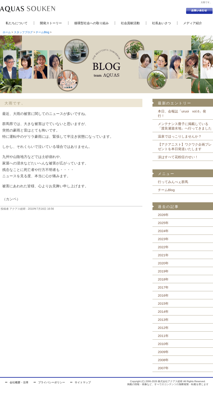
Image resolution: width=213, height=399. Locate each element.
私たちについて (17, 23)
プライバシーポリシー (51, 382)
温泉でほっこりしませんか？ (180, 136)
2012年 (163, 328)
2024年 (163, 231)
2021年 (163, 255)
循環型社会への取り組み (91, 23)
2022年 (163, 247)
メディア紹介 (192, 23)
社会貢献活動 (130, 23)
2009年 (163, 352)
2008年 (163, 360)
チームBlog (42, 32)
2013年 (163, 319)
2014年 (163, 311)
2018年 (163, 279)
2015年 (163, 303)
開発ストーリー (51, 23)
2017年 (163, 287)
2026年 (163, 215)
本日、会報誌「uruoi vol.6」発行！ (182, 113)
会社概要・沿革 (19, 382)
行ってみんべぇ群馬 (173, 182)
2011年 (163, 336)
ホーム (7, 32)
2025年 (163, 223)
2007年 (163, 368)
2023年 (163, 239)
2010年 (163, 344)
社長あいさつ (161, 23)
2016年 (163, 295)
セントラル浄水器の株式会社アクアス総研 (27, 9)
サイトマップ (83, 382)
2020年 (163, 263)
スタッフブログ (23, 32)
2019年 (163, 271)
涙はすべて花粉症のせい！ (178, 157)
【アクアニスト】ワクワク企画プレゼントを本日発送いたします (185, 146)
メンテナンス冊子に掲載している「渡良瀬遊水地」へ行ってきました (185, 126)
